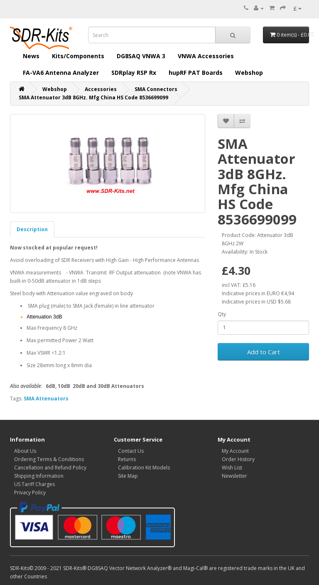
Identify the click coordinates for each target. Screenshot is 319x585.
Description (32, 229)
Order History (238, 459)
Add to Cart (263, 352)
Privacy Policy (30, 492)
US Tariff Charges (34, 484)
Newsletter (234, 475)
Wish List (232, 467)
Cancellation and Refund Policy (50, 467)
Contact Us (131, 450)
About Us (25, 450)
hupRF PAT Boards (196, 73)
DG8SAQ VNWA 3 (141, 56)
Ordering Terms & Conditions (49, 459)
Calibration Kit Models (144, 467)
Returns (127, 459)
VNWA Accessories (206, 56)
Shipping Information (39, 475)
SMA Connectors (156, 89)
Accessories (101, 89)
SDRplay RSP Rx (133, 73)
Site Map (128, 475)
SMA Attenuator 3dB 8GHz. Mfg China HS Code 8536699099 (93, 97)
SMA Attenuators (46, 398)
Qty (222, 314)
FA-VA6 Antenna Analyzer (61, 73)
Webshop (249, 73)
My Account (235, 450)
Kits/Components (78, 56)
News (31, 56)
